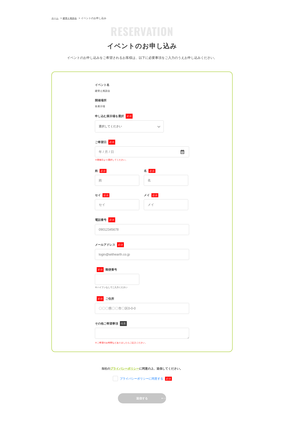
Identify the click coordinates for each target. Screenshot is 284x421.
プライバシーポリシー (124, 368)
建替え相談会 (70, 18)
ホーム (55, 18)
